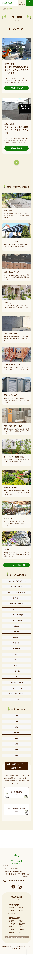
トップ (3, 9)
